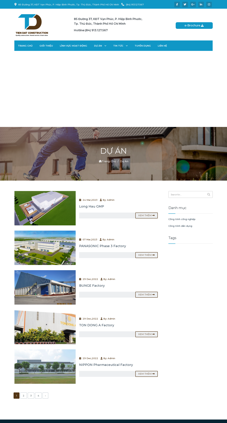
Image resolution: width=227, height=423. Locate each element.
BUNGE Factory (92, 286)
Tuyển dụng (143, 45)
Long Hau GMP (91, 206)
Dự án (100, 45)
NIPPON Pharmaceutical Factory (106, 365)
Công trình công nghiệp (182, 219)
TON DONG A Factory (96, 325)
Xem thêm (146, 215)
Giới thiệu (46, 45)
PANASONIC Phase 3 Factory (102, 246)
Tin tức (120, 45)
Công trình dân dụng (180, 226)
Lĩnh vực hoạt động (73, 45)
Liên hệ (162, 45)
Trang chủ (25, 45)
